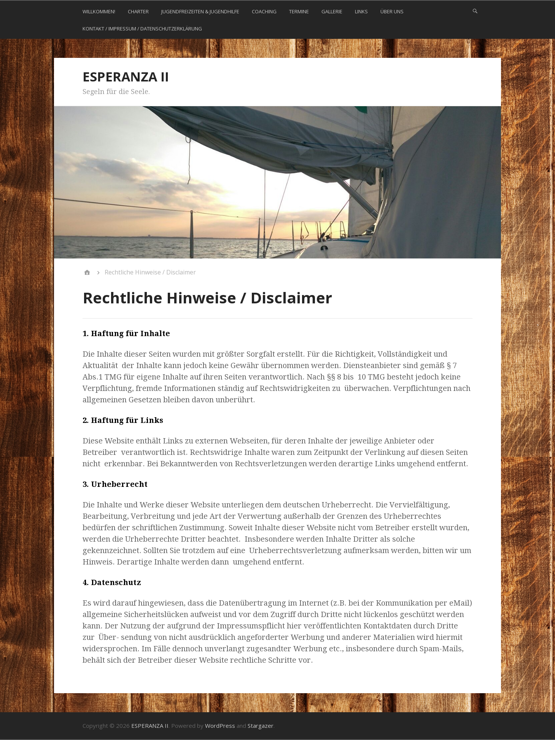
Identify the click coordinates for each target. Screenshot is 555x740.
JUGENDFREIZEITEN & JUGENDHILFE (200, 11)
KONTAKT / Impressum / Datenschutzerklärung (142, 28)
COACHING (264, 11)
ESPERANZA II (126, 76)
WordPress (220, 725)
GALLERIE (331, 11)
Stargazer (261, 725)
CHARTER (138, 11)
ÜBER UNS (392, 11)
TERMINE (299, 11)
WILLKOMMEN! (99, 11)
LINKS (361, 11)
